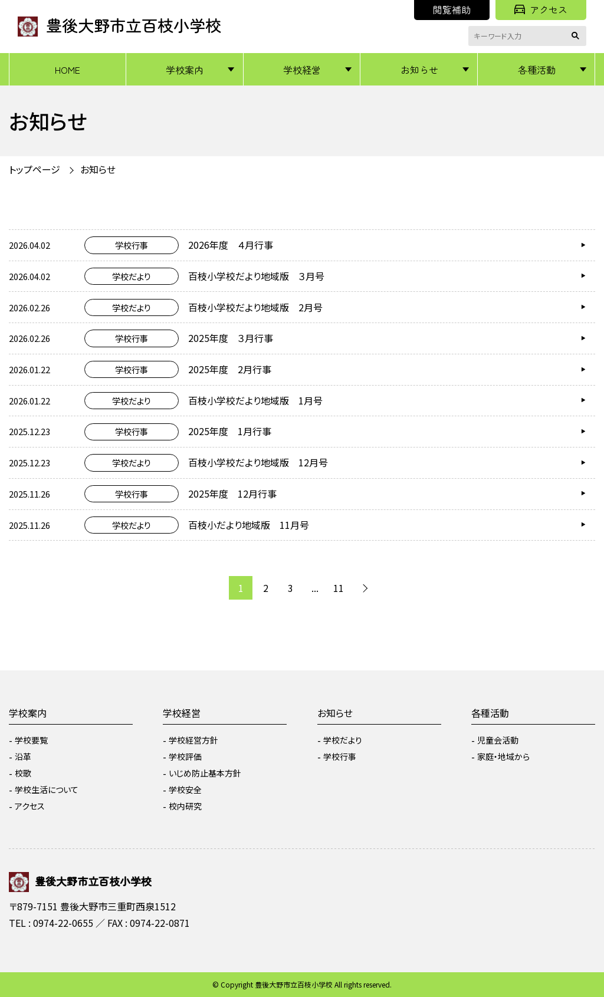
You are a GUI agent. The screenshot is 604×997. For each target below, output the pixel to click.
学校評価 (185, 756)
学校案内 (184, 69)
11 (338, 588)
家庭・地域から (503, 756)
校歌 (23, 773)
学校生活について (46, 789)
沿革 (23, 756)
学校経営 (302, 69)
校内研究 (185, 806)
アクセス (540, 9)
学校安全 (185, 789)
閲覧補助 (452, 9)
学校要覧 (31, 740)
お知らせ (419, 69)
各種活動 (537, 69)
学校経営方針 (193, 740)
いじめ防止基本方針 (205, 773)
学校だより (342, 740)
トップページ (34, 169)
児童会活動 (497, 740)
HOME (67, 69)
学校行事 (339, 756)
